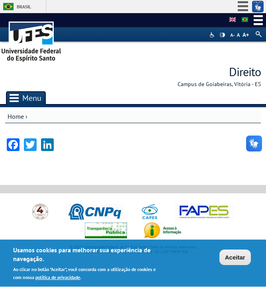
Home (16, 116)
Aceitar (235, 258)
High (222, 35)
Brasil (24, 7)
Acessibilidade (213, 34)
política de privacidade (57, 278)
